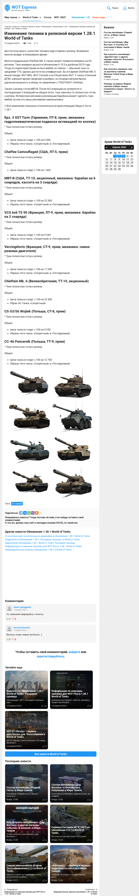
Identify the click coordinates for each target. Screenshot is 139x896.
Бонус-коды (99, 17)
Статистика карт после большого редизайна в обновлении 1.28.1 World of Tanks (47, 536)
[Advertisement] (50, 576)
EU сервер (17, 503)
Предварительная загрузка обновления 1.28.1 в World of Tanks (38, 549)
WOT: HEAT (60, 17)
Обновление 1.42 (81, 17)
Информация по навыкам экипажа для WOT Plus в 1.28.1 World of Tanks (43, 546)
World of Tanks (30, 17)
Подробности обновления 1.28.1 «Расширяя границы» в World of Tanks (42, 539)
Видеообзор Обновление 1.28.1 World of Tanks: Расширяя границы (40, 543)
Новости (63, 876)
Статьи (47, 17)
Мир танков (11, 17)
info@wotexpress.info (28, 876)
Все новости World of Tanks (51, 713)
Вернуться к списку (51, 818)
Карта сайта (127, 876)
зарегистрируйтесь (50, 656)
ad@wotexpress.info (39, 880)
